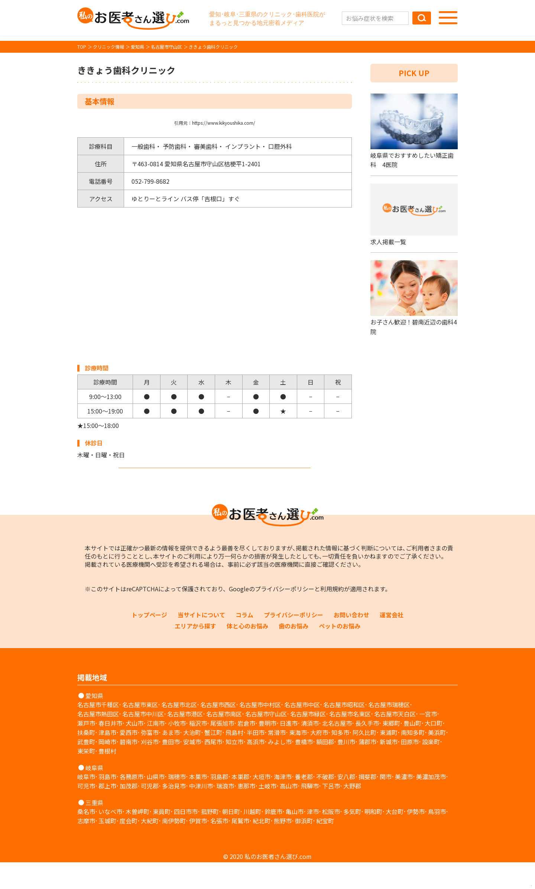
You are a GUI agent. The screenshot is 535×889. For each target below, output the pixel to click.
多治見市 (174, 812)
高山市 (289, 812)
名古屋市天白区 (395, 740)
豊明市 (267, 749)
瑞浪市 (225, 812)
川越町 (252, 838)
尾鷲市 (240, 847)
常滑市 (277, 759)
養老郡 (304, 803)
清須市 (310, 749)
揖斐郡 (367, 803)
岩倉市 (246, 749)
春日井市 (110, 749)
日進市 (289, 749)
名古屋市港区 (185, 740)
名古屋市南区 (224, 740)
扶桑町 (86, 759)
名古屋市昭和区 (344, 731)
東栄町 (86, 777)
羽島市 (107, 803)
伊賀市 (198, 847)
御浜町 (304, 847)
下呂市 (331, 812)
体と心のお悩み (247, 652)
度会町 (128, 847)
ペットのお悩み (339, 652)
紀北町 (261, 847)
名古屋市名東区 (350, 740)
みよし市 (280, 768)
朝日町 (231, 838)
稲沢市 (198, 749)
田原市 (410, 768)
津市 (313, 838)
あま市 (171, 759)
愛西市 (128, 759)
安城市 (192, 768)
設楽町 (431, 768)
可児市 (86, 812)
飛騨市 (310, 812)
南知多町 (413, 759)
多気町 (352, 838)
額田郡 (325, 768)
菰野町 (210, 838)
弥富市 (150, 759)
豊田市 (171, 768)
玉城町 (107, 847)
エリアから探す (195, 652)
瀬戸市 (86, 749)
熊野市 (283, 847)
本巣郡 (240, 803)
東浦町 (389, 759)
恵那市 (246, 812)
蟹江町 (213, 759)
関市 (386, 803)
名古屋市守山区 (266, 740)
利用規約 (332, 615)
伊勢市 (416, 838)
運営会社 (391, 641)
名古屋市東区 (140, 731)
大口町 (433, 749)
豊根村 (107, 777)
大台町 (394, 838)
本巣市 (198, 803)
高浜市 (256, 768)
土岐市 (267, 812)
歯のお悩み (293, 652)
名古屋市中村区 (260, 731)
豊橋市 (304, 768)
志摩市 (86, 847)
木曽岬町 (137, 838)
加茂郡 (128, 812)
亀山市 (295, 838)
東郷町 (391, 749)
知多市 (340, 759)
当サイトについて (201, 641)
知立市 (234, 768)
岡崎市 (107, 768)
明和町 (373, 838)
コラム (244, 641)
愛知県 (94, 722)
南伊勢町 (174, 847)
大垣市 (261, 803)
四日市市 (186, 838)
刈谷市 (150, 768)
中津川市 (201, 812)
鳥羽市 (437, 838)
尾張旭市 (222, 749)
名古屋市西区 (218, 731)
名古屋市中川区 (143, 740)
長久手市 (367, 749)
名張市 (219, 847)
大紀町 (150, 847)
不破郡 (325, 803)
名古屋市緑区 (308, 740)
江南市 (156, 749)
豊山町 (412, 749)
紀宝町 (325, 847)
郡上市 (107, 812)
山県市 (156, 803)
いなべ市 (110, 838)
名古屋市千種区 (98, 731)
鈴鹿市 (273, 838)
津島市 (107, 759)
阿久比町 (364, 759)
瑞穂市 (177, 803)
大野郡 (352, 812)
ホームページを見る (214, 480)
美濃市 (404, 803)
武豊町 (86, 768)
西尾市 (213, 768)
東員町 (162, 838)
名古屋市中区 (302, 731)
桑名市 (86, 838)
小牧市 (177, 749)
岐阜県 (94, 794)
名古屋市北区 (179, 731)
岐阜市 (86, 803)
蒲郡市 (367, 768)
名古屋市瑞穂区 (389, 731)
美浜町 (437, 759)
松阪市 (331, 838)
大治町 (192, 759)
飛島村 (234, 759)
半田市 (256, 759)
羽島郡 (219, 803)
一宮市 (428, 740)
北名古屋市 (337, 749)
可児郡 (150, 812)
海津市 (283, 803)
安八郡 (346, 803)
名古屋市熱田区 (98, 740)
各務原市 (131, 803)
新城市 (389, 768)
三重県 (94, 829)
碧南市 (128, 768)
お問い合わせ (351, 641)
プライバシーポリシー (284, 615)
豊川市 (346, 768)
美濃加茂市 (431, 803)
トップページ (149, 641)
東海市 (298, 759)
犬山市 (134, 749)
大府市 (319, 759)
